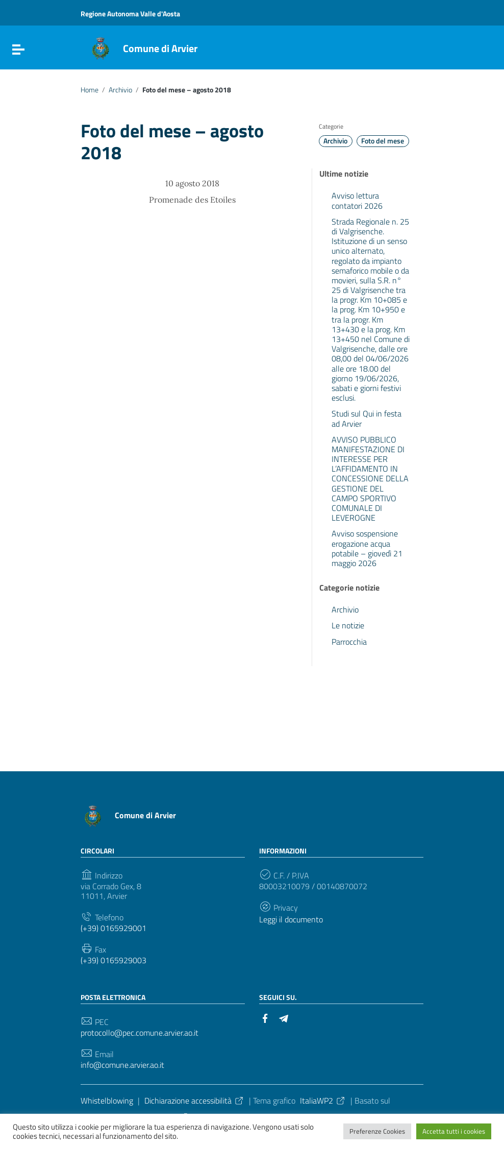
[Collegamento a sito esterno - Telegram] (284, 1017)
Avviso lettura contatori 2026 (357, 200)
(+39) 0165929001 (113, 928)
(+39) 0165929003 (113, 960)
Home (89, 89)
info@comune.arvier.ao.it (122, 1065)
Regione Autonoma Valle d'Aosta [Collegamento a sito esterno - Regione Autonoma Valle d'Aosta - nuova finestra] (130, 13)
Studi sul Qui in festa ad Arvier (366, 418)
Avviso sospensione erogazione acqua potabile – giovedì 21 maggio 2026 (367, 548)
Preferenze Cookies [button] (377, 1131)
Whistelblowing (107, 1100)
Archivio (120, 89)
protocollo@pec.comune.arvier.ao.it (139, 1033)
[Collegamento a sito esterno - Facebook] (265, 1017)
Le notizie (348, 625)
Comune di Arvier (160, 48)
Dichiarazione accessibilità (194, 1100)
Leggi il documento (291, 919)
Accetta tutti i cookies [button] (453, 1131)
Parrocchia (349, 641)
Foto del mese (382, 140)
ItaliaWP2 (323, 1100)
